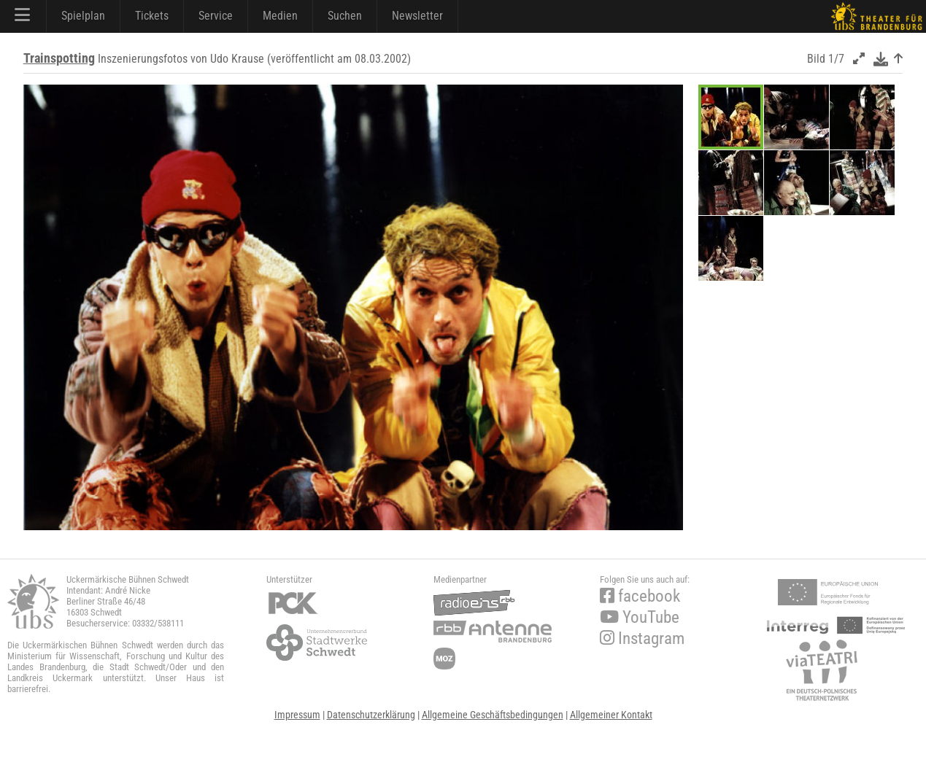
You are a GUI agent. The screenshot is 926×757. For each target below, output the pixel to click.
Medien (280, 16)
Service (215, 16)
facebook (640, 596)
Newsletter (417, 16)
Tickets (152, 16)
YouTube (639, 617)
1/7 (836, 59)
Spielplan (83, 16)
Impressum (297, 715)
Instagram (642, 638)
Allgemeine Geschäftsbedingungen (492, 715)
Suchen (345, 16)
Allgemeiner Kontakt (611, 715)
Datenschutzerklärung (371, 715)
